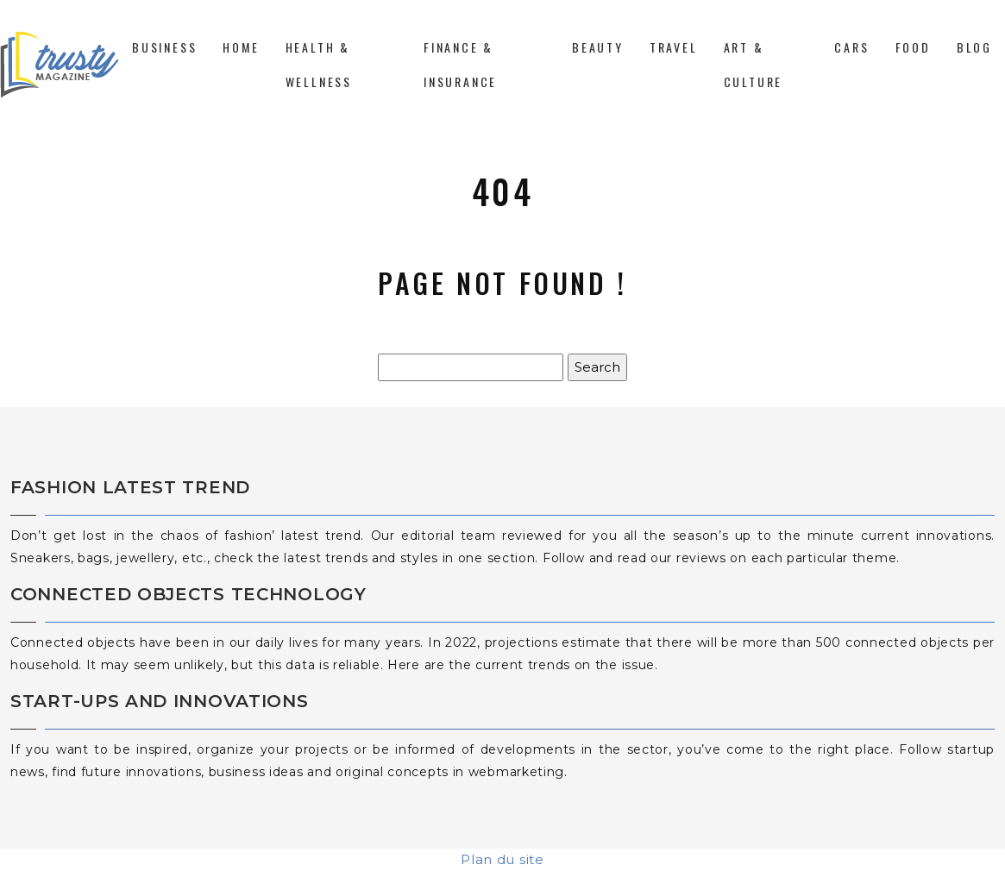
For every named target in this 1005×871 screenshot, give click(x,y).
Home (241, 47)
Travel (674, 47)
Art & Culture (753, 64)
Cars (851, 47)
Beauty (598, 47)
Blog (974, 47)
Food (913, 47)
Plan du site (502, 859)
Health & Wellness (319, 64)
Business (164, 47)
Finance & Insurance (460, 64)
